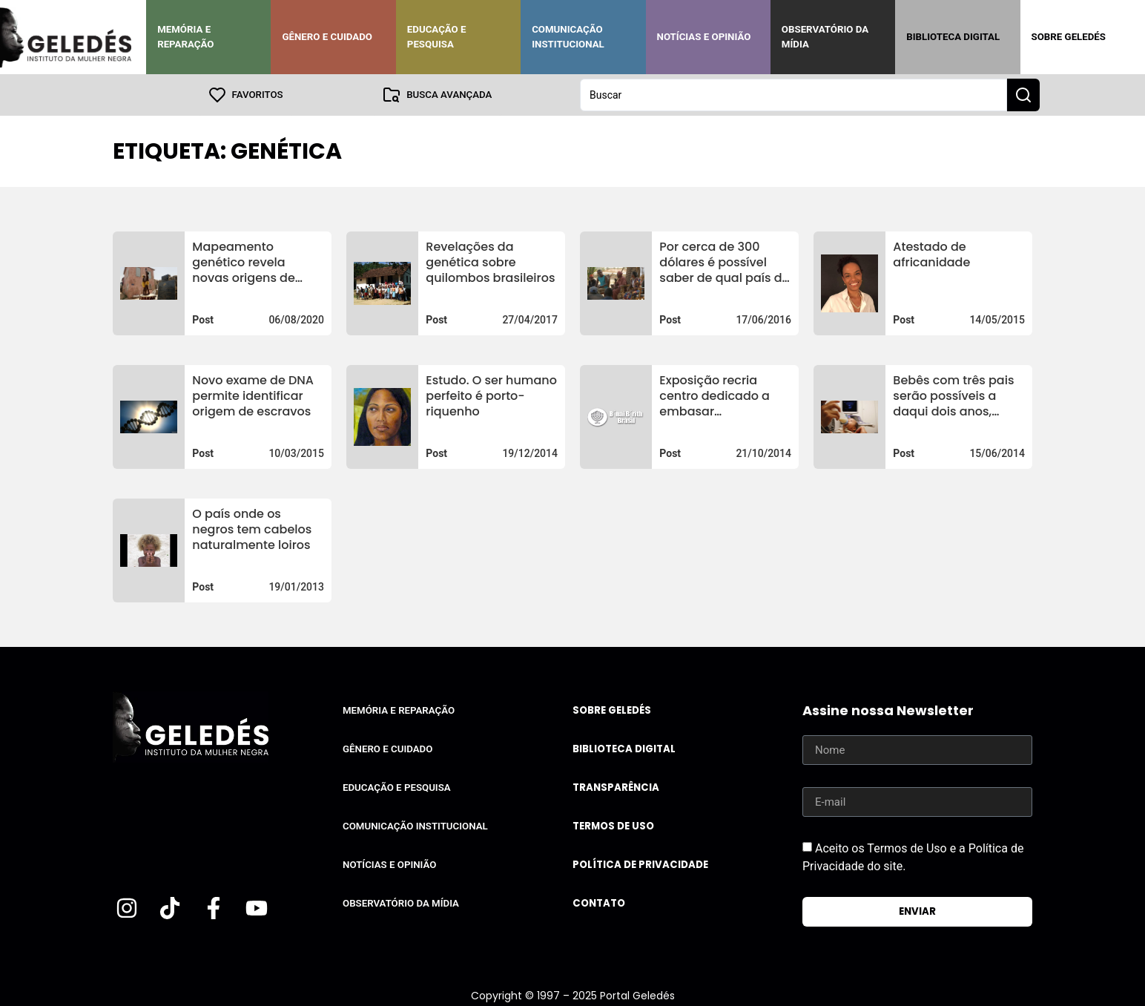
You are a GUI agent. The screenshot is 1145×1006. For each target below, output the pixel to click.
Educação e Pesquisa (436, 37)
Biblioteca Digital (953, 36)
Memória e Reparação (185, 37)
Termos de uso (613, 826)
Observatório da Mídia (825, 37)
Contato (598, 903)
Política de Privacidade (640, 865)
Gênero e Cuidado (327, 36)
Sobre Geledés (1069, 36)
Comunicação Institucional (568, 37)
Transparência (615, 787)
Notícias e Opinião (704, 36)
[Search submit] (1023, 95)
